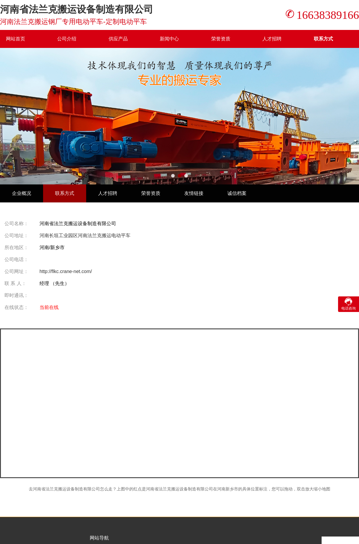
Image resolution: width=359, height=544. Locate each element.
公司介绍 (66, 38)
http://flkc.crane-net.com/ (65, 271)
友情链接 (193, 193)
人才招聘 (272, 38)
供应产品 (118, 38)
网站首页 (15, 38)
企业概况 (21, 193)
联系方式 (323, 38)
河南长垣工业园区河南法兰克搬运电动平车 (84, 235)
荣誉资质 (220, 38)
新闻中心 (169, 38)
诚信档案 (237, 193)
